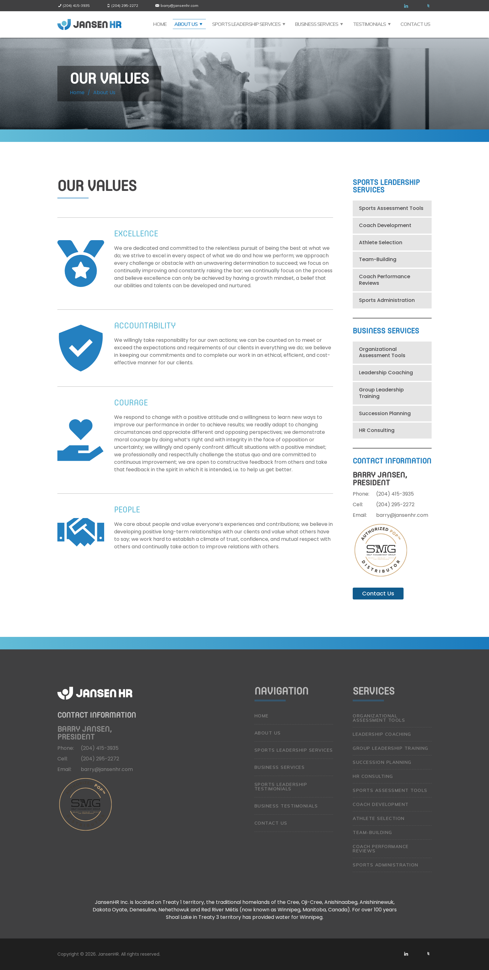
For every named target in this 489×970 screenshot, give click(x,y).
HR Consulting (377, 430)
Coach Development (385, 225)
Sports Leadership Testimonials (280, 786)
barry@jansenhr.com (179, 5)
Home (160, 24)
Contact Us (415, 24)
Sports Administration (387, 300)
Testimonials (369, 24)
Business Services (316, 24)
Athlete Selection (380, 242)
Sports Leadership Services (246, 24)
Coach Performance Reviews (384, 280)
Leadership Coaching (386, 372)
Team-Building (377, 259)
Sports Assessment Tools (391, 208)
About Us (185, 24)
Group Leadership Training (381, 393)
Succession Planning (385, 413)
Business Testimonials (286, 806)
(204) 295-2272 (124, 5)
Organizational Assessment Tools (382, 352)
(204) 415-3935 (76, 5)
